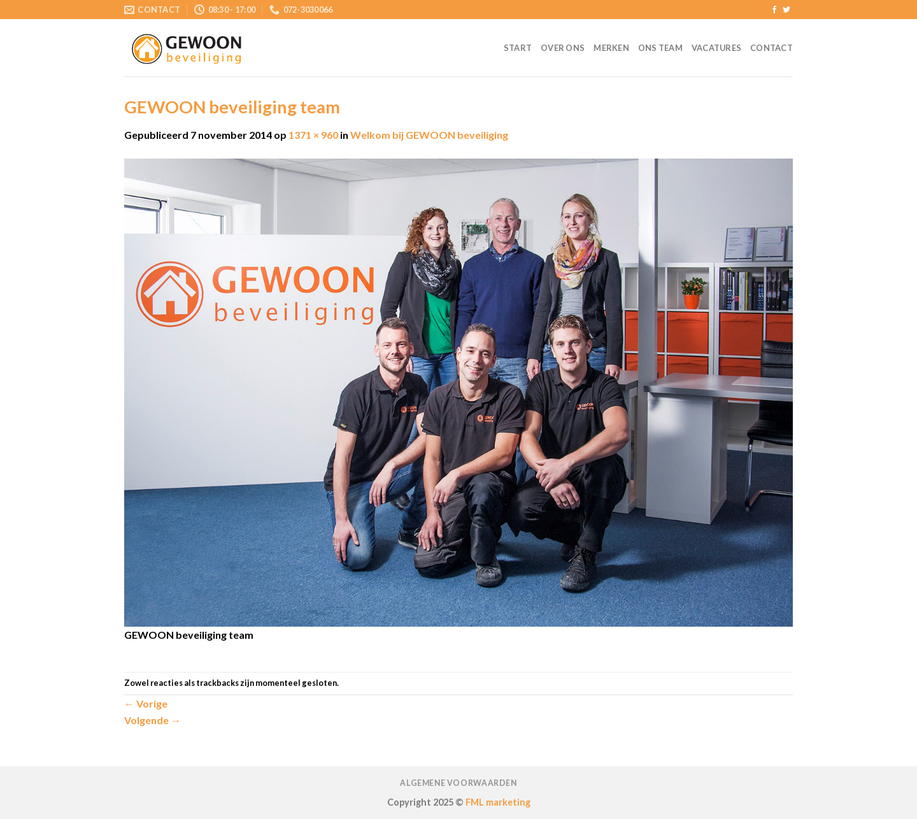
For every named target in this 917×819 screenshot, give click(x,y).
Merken (611, 48)
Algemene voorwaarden (458, 783)
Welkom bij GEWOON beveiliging (429, 135)
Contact (771, 48)
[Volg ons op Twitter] (786, 10)
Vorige (145, 703)
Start (518, 48)
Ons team (660, 48)
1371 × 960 (313, 135)
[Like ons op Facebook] (774, 10)
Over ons (563, 48)
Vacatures (716, 48)
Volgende (152, 720)
